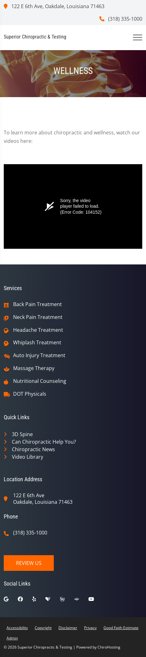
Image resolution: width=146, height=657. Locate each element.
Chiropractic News (33, 449)
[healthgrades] (52, 601)
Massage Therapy (33, 368)
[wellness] (67, 601)
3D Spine (22, 434)
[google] (11, 601)
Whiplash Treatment (37, 342)
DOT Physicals (29, 394)
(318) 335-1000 (120, 18)
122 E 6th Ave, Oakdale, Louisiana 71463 (54, 6)
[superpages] (81, 601)
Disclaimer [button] (67, 627)
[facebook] (25, 601)
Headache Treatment (38, 330)
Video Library (27, 456)
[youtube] (95, 601)
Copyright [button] (43, 627)
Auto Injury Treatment (39, 355)
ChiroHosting (109, 647)
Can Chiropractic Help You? (44, 441)
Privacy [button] (90, 627)
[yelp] (38, 601)
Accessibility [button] (17, 627)
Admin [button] (12, 638)
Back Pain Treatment (37, 304)
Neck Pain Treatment (38, 317)
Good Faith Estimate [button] (120, 627)
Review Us (29, 563)
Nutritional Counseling (39, 381)
